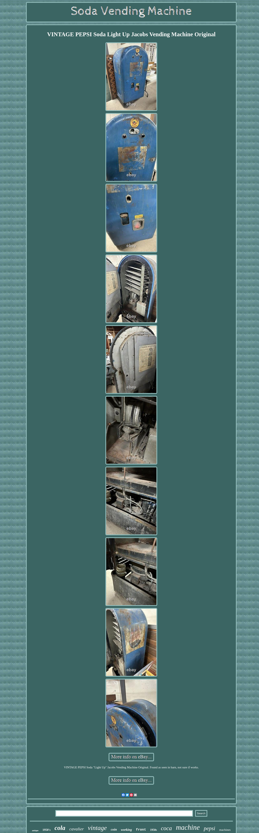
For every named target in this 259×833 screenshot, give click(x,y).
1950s (153, 829)
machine (188, 827)
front (141, 830)
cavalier (76, 828)
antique (35, 830)
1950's (46, 829)
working (126, 829)
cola (59, 827)
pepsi (209, 828)
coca (166, 828)
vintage (97, 827)
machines (225, 829)
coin (114, 829)
